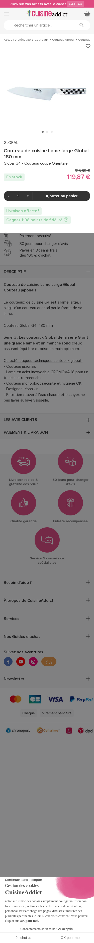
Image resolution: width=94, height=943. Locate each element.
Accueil (9, 40)
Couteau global (63, 40)
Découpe (24, 40)
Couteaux (41, 40)
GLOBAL (11, 142)
